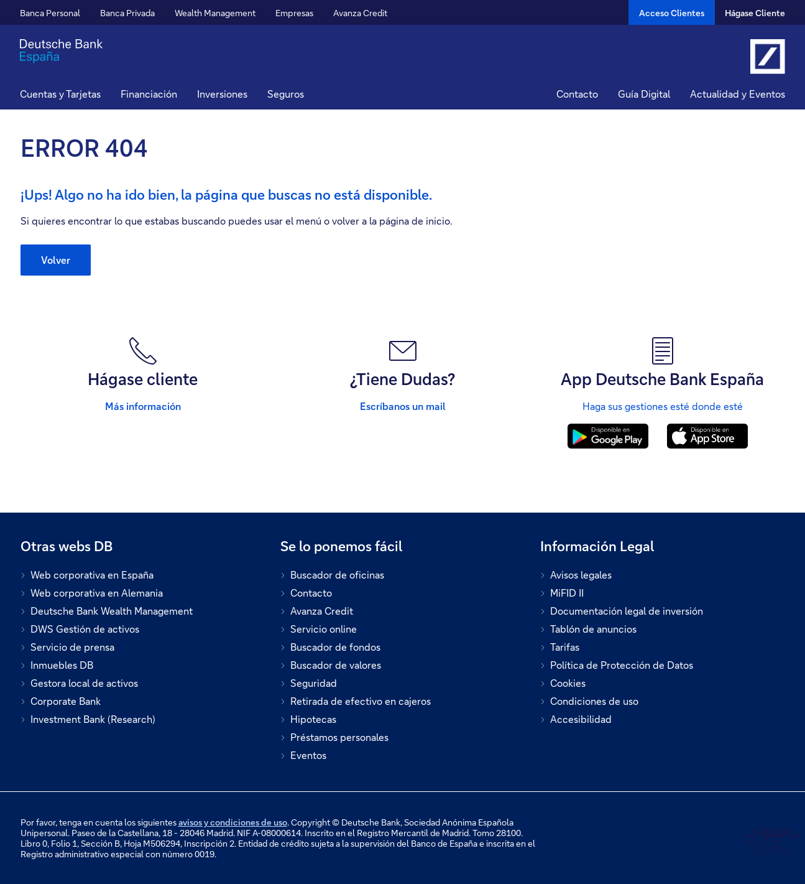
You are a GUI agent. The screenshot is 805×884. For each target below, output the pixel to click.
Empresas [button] (294, 13)
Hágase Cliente (755, 13)
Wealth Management (215, 13)
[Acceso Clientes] (671, 12)
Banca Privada (127, 13)
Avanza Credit (360, 13)
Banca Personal (50, 13)
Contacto (577, 93)
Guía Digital (644, 93)
